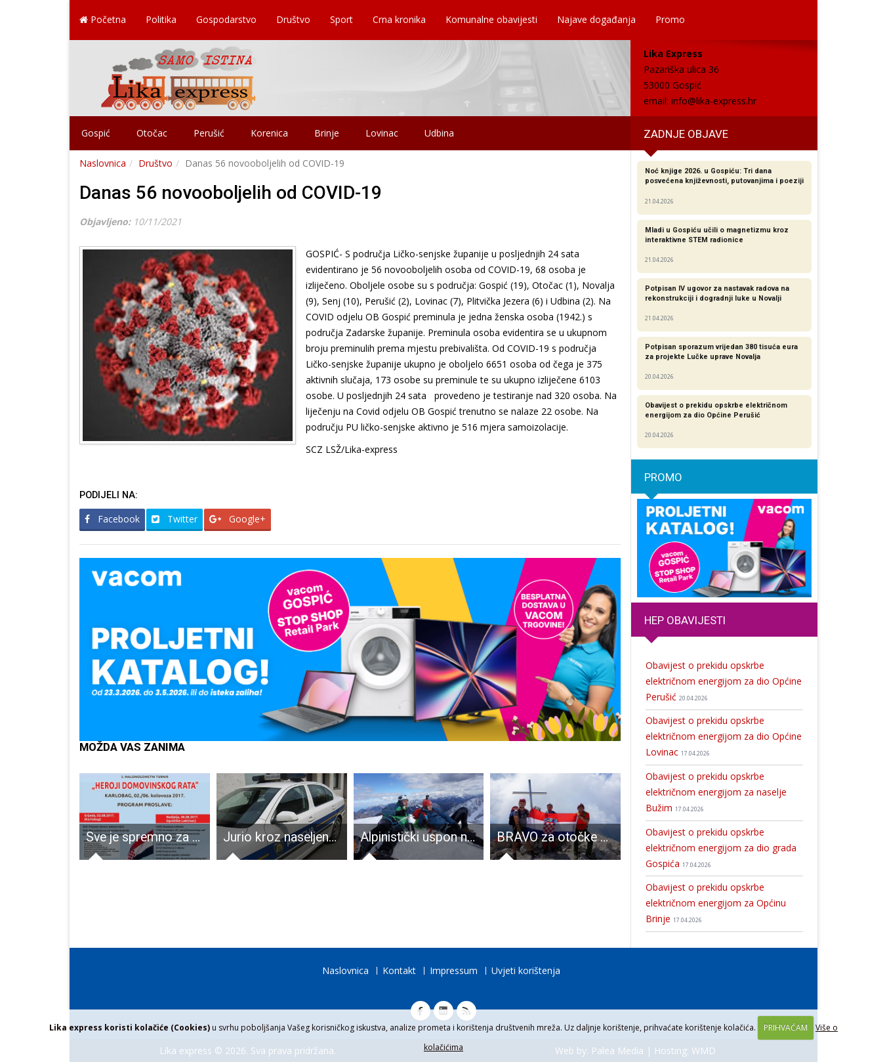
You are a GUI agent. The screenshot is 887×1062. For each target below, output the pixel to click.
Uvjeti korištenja (525, 970)
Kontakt (399, 970)
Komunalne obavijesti (491, 19)
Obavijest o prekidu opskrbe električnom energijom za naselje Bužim (716, 792)
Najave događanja (596, 19)
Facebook (112, 519)
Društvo (293, 19)
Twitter (174, 519)
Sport (341, 19)
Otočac (151, 133)
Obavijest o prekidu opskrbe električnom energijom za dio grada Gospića (721, 848)
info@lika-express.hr (713, 101)
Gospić (95, 133)
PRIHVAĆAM (786, 1027)
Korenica (269, 133)
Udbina (439, 133)
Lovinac (381, 133)
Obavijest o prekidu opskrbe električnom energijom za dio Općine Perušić (724, 681)
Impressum (454, 970)
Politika (161, 19)
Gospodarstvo (226, 19)
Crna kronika (399, 19)
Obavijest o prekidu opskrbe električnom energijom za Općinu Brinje (716, 903)
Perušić (209, 133)
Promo (670, 19)
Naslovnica (102, 163)
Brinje (326, 133)
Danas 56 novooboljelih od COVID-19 (230, 192)
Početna (102, 19)
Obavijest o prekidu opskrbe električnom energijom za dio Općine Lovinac (724, 736)
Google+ (237, 519)
